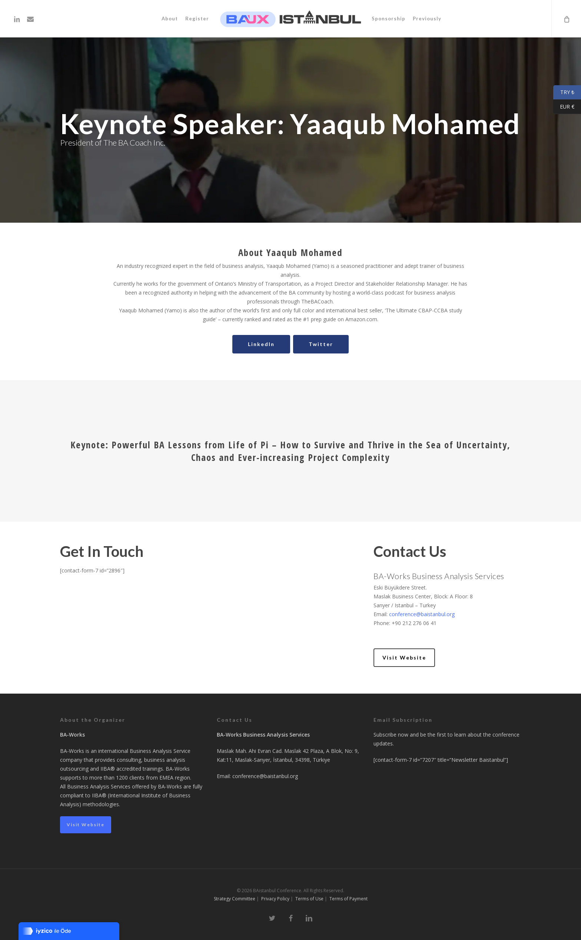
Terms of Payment (348, 899)
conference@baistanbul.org (422, 614)
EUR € (563, 107)
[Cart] (566, 18)
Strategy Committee (234, 899)
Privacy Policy (275, 899)
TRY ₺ (563, 92)
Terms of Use (309, 899)
